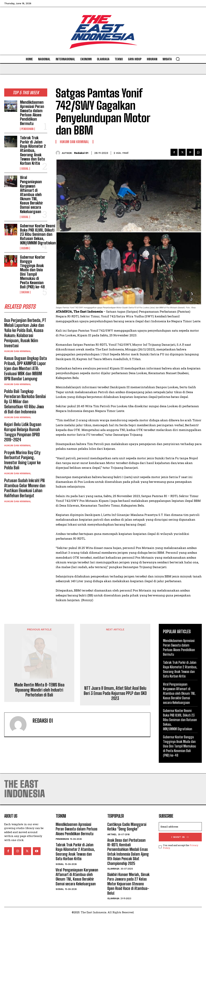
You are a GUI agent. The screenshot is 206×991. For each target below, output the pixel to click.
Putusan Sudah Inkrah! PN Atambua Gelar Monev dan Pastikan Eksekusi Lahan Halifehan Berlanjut (24, 488)
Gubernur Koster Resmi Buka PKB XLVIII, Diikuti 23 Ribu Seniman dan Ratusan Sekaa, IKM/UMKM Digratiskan (38, 234)
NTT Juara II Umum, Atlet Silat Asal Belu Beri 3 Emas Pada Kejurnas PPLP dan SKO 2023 (115, 785)
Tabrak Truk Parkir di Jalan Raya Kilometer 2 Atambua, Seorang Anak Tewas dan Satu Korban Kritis (33, 150)
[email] (180, 900)
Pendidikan (27, 128)
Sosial (25, 168)
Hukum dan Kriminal (17, 351)
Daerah (25, 292)
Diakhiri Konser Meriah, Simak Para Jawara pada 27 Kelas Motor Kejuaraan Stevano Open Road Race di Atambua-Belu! (128, 957)
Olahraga (113, 942)
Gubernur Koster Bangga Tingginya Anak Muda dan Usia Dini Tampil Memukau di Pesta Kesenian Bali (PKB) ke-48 (32, 272)
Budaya (25, 248)
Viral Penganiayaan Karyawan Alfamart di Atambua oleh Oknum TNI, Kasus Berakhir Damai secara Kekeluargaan (31, 194)
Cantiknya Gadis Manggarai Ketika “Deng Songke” (126, 900)
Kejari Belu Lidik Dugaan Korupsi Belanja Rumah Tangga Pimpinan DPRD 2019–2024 (22, 432)
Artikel (112, 908)
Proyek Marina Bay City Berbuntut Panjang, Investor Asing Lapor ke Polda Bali (22, 460)
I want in (180, 910)
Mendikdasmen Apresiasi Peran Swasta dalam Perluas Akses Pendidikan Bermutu (32, 113)
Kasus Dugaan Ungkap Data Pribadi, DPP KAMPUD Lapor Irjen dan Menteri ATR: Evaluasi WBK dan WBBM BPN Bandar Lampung (25, 368)
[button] (178, 59)
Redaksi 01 (81, 153)
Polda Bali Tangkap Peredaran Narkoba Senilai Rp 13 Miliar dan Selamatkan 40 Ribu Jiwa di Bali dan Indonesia (25, 401)
